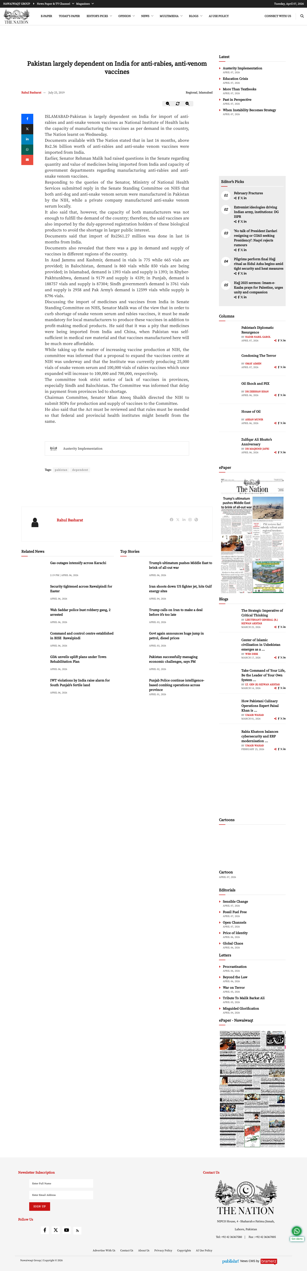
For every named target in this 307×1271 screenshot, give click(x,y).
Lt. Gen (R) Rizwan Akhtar (262, 684)
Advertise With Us (104, 1250)
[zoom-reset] (177, 103)
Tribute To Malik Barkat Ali (244, 998)
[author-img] (228, 335)
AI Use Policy (219, 16)
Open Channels (234, 922)
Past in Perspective (237, 100)
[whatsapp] (27, 150)
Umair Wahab (254, 715)
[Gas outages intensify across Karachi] (34, 570)
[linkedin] (27, 139)
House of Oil (251, 412)
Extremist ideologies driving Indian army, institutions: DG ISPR (256, 212)
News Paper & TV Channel (54, 4)
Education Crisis (235, 79)
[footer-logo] (246, 1197)
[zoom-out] (168, 103)
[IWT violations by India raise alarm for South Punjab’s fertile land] (34, 687)
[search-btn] (302, 16)
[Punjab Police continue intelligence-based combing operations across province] (133, 687)
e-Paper (46, 16)
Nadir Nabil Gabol (258, 337)
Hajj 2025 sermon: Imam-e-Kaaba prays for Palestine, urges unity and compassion (258, 287)
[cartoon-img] (252, 848)
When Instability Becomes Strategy (249, 110)
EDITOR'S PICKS (98, 16)
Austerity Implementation (83, 448)
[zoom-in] (187, 103)
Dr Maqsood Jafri (257, 448)
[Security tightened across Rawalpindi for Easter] (34, 593)
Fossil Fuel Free (235, 912)
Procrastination (235, 967)
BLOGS (194, 16)
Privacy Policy (163, 1250)
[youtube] (66, 1230)
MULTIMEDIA (169, 16)
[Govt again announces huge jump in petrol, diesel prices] (133, 640)
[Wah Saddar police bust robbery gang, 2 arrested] (34, 617)
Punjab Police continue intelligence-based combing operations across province (176, 685)
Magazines (83, 4)
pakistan (61, 470)
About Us (144, 1250)
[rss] (77, 1230)
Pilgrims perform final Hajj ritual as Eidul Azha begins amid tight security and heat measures (258, 264)
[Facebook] (27, 119)
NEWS (145, 16)
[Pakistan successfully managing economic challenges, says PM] (133, 664)
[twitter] (27, 129)
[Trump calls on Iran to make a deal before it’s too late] (133, 617)
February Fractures (249, 193)
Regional (191, 93)
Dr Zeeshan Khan (257, 391)
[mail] (27, 160)
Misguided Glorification (241, 1008)
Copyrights (184, 1250)
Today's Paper (69, 16)
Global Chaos (233, 943)
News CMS (248, 1261)
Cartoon (226, 872)
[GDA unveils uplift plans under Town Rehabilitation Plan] (34, 664)
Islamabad (206, 93)
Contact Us (127, 1250)
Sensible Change (235, 901)
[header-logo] (16, 16)
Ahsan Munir (254, 419)
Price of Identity (235, 933)
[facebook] (239, 198)
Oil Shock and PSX (255, 384)
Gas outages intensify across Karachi (78, 563)
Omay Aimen (253, 363)
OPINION (124, 16)
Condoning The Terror (258, 356)
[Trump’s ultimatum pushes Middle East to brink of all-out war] (133, 570)
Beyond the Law (235, 977)
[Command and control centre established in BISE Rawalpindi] (34, 640)
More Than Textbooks (239, 89)
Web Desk (251, 654)
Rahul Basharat (31, 93)
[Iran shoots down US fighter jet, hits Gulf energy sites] (133, 593)
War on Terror (234, 988)
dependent (81, 470)
